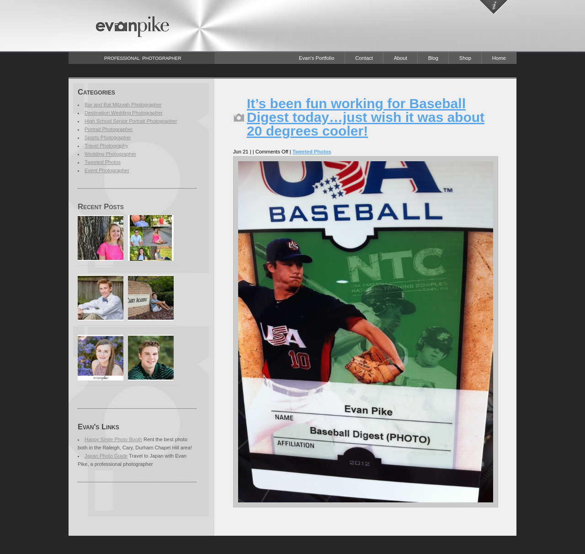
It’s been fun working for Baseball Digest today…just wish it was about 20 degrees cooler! (365, 117)
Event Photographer (107, 170)
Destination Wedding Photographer (124, 113)
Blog (433, 58)
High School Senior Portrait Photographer (131, 121)
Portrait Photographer (109, 129)
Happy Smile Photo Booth (113, 439)
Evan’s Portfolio (317, 58)
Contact (364, 58)
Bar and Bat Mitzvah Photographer (123, 104)
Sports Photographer (108, 137)
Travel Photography (106, 145)
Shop (465, 58)
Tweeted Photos (103, 162)
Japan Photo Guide (106, 456)
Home (499, 58)
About (400, 58)
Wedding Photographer (110, 154)
